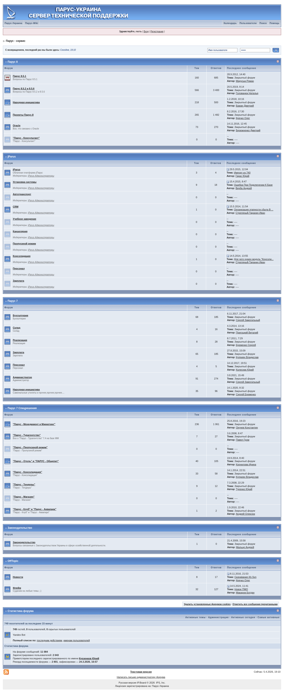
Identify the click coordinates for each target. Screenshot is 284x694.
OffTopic (13, 561)
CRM (15, 206)
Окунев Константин (247, 427)
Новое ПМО (241, 589)
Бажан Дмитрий (245, 105)
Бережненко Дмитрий (248, 130)
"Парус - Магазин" (24, 496)
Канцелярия (20, 231)
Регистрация (156, 31)
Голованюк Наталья (247, 93)
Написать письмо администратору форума (141, 677)
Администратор (22, 377)
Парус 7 (13, 301)
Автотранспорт (22, 194)
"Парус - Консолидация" (27, 472)
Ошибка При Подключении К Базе (253, 185)
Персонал (19, 268)
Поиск (263, 23)
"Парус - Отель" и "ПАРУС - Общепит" (36, 461)
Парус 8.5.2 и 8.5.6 (23, 88)
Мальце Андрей (245, 547)
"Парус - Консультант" (26, 138)
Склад (16, 327)
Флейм (17, 588)
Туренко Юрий (244, 489)
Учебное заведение (24, 219)
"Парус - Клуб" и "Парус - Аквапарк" (34, 509)
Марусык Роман (245, 81)
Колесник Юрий (245, 369)
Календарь (230, 23)
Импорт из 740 (242, 172)
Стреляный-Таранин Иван (250, 213)
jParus (12, 156)
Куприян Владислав (247, 357)
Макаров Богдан (245, 592)
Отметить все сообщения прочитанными (255, 604)
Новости (18, 577)
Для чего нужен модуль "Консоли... (254, 259)
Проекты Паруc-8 (23, 114)
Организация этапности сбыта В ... (253, 209)
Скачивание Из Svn (245, 577)
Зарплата (18, 280)
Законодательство (20, 527)
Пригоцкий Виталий (247, 332)
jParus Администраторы (41, 176)
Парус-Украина (13, 23)
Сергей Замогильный (248, 320)
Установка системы (24, 182)
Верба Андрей (244, 188)
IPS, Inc (160, 682)
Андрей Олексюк (245, 513)
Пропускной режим (24, 243)
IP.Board (141, 682)
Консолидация (21, 256)
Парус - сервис (15, 40)
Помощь (274, 23)
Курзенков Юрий (89, 658)
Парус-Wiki (31, 23)
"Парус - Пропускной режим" (30, 447)
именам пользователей (76, 640)
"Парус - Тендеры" (24, 484)
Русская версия (127, 682)
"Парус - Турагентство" (27, 435)
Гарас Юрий (242, 176)
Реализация (20, 340)
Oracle (16, 125)
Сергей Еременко (246, 394)
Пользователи (248, 23)
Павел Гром (242, 439)
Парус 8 (13, 61)
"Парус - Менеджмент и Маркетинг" (34, 424)
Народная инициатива (26, 102)
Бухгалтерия (20, 315)
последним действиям (49, 640)
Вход (146, 31)
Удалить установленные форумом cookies (207, 604)
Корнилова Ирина (246, 464)
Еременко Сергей (246, 345)
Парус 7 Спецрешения (22, 408)
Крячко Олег (243, 118)
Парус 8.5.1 (19, 76)
